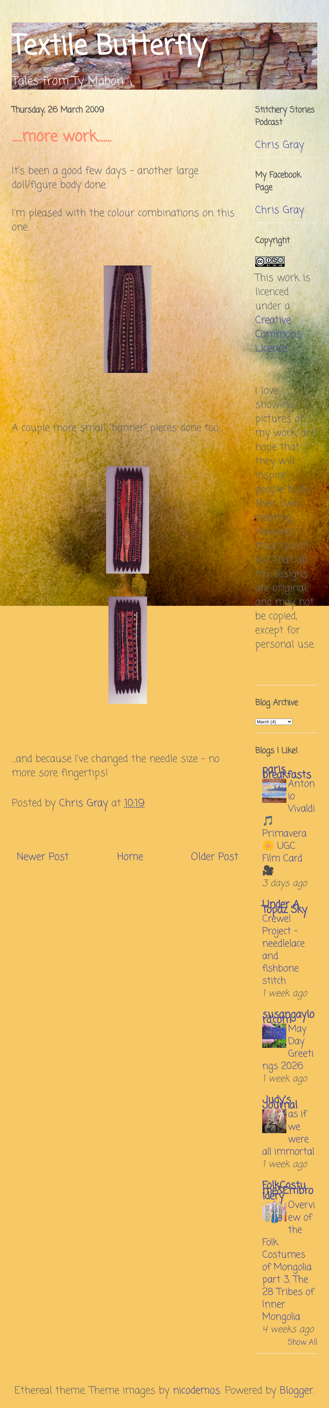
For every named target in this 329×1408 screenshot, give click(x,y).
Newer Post (43, 857)
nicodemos (196, 1391)
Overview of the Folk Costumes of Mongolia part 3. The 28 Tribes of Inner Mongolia (288, 1261)
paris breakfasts (286, 772)
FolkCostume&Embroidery (287, 1191)
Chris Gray (279, 145)
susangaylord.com (288, 1017)
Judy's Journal (279, 1103)
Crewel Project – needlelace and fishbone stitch (283, 950)
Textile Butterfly (109, 47)
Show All (302, 1342)
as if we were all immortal (288, 1133)
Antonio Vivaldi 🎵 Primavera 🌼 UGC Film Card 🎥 (288, 827)
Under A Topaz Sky (284, 907)
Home (130, 857)
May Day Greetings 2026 (288, 1048)
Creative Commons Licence (278, 334)
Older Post (214, 857)
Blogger (296, 1391)
